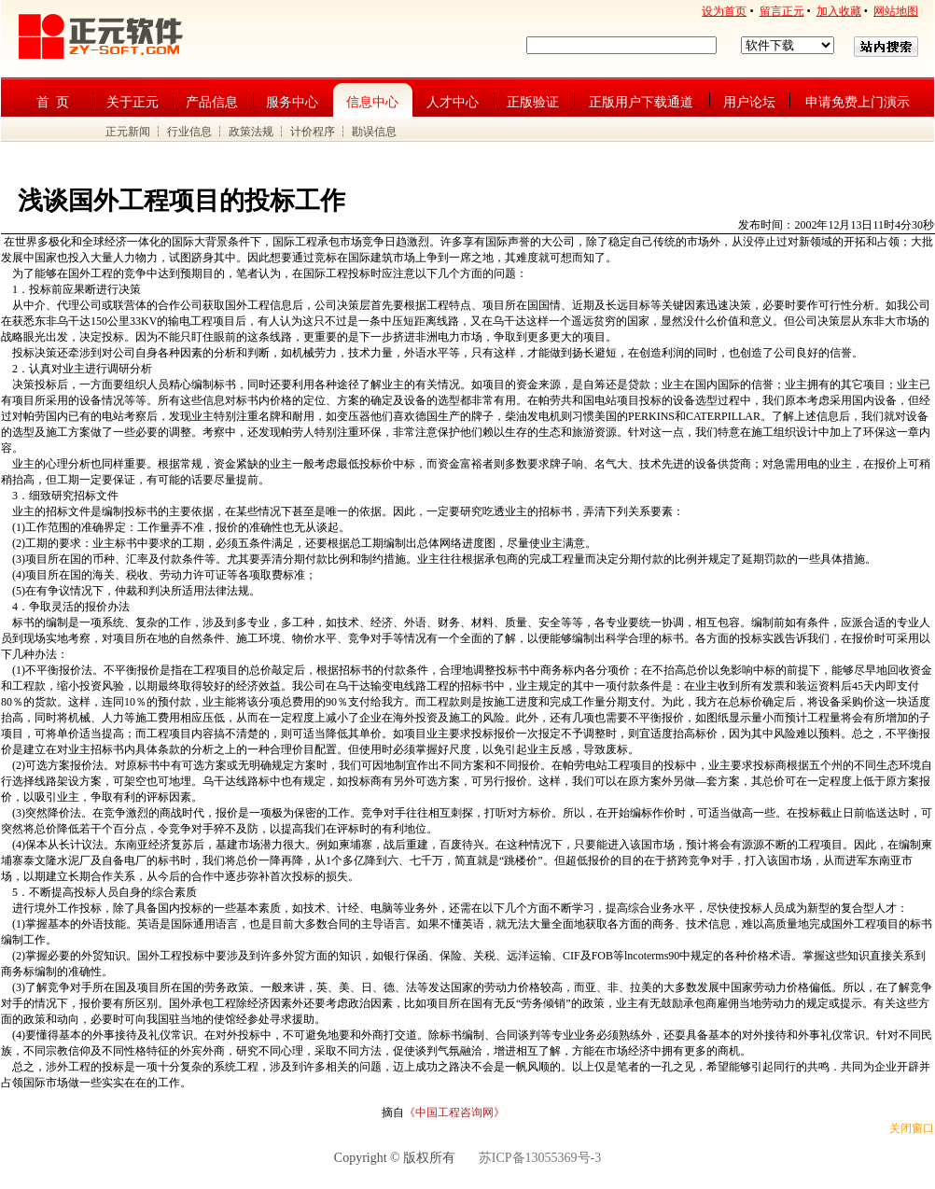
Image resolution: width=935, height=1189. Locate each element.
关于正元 (132, 102)
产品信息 (212, 102)
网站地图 (895, 11)
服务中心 (292, 102)
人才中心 (452, 102)
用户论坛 (749, 102)
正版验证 (533, 102)
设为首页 (724, 11)
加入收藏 (838, 11)
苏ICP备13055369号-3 (540, 1158)
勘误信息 (374, 131)
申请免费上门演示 (857, 102)
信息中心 (372, 102)
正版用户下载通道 (641, 102)
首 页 (52, 102)
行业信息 (189, 131)
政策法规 (251, 131)
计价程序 (312, 131)
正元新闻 (127, 131)
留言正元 (782, 11)
